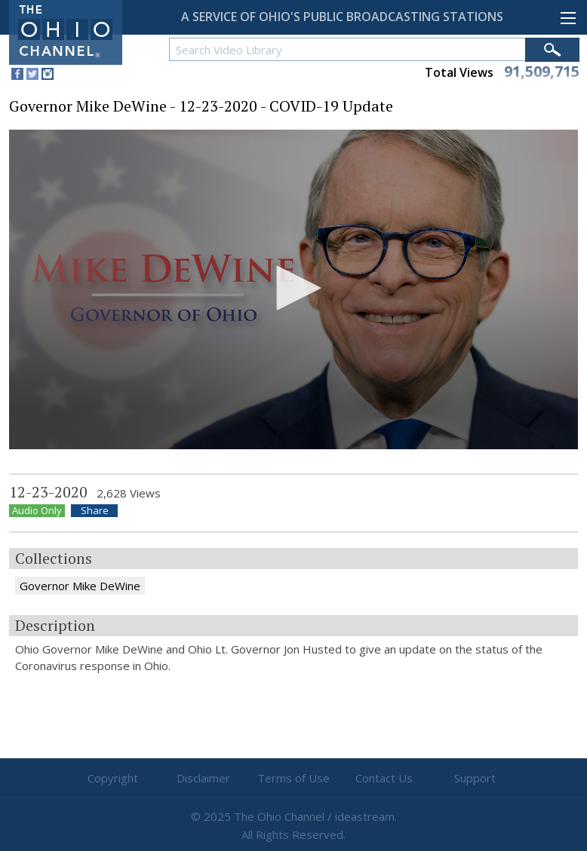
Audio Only (37, 510)
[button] (293, 288)
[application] (293, 289)
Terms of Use (293, 777)
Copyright (113, 777)
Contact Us (384, 777)
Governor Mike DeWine (80, 585)
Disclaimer (203, 777)
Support (475, 777)
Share (95, 510)
